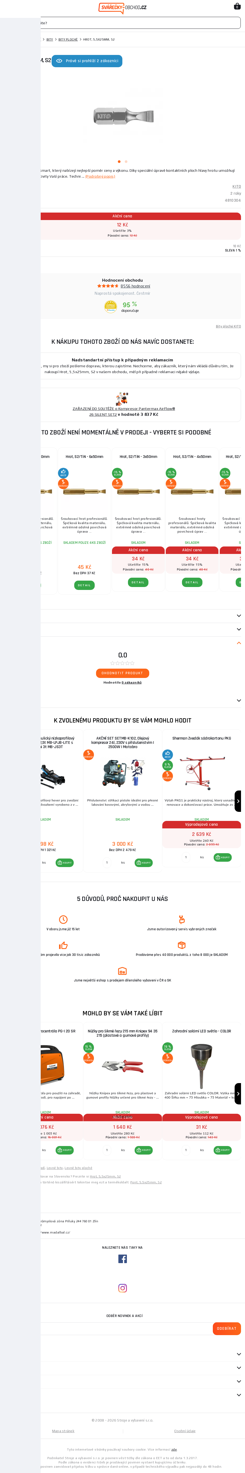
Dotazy (13, 700)
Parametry (13, 629)
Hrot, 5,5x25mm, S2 (105, 1176)
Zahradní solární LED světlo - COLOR (201, 1031)
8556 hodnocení (135, 286)
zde (174, 1449)
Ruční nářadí (30, 39)
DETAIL (30, 585)
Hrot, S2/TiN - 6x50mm (84, 457)
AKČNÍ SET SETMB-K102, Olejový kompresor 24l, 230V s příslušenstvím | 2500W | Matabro (122, 743)
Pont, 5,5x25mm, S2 (146, 1182)
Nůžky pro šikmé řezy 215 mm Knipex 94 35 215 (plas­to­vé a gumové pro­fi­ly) (122, 1033)
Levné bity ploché (78, 1168)
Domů (9, 39)
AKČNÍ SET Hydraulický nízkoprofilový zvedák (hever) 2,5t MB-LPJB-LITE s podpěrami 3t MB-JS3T (43, 743)
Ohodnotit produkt (122, 673)
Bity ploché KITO (228, 326)
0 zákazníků (132, 682)
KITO (236, 186)
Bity (50, 39)
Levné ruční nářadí (30, 1168)
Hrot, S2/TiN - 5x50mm (30, 457)
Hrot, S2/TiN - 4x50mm (192, 457)
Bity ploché (68, 39)
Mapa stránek (63, 1431)
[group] (43, 801)
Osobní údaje (185, 1431)
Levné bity (55, 1168)
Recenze (13, 643)
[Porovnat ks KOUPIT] (28, 862)
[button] (65, 863)
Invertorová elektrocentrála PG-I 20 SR (43, 1031)
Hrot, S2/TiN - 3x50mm (138, 457)
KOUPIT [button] (67, 862)
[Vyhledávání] (122, 23)
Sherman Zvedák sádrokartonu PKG (201, 738)
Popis (8, 616)
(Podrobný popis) (100, 176)
